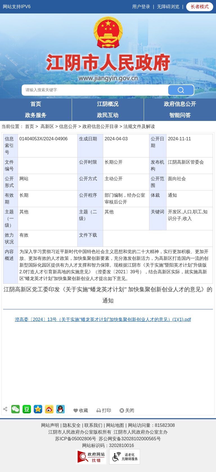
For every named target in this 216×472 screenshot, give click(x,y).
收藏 (83, 410)
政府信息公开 (180, 104)
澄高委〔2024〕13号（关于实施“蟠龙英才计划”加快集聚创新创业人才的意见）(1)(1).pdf (103, 319)
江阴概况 (107, 104)
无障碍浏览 (168, 6)
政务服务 (35, 115)
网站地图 (115, 425)
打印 (106, 410)
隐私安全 (72, 425)
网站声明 (50, 425)
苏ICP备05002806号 (75, 438)
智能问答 (180, 115)
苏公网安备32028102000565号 (130, 438)
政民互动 (107, 115)
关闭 (129, 410)
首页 (35, 104)
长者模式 (200, 6)
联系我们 (93, 425)
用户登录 (141, 6)
